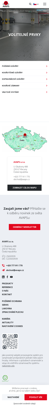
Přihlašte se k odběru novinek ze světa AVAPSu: (24, 213)
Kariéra (6, 318)
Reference (7, 287)
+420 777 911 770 (22, 176)
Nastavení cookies (12, 326)
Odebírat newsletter (24, 227)
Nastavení (13, 397)
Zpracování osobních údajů (24, 403)
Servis (5, 304)
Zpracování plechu (12, 312)
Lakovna (7, 308)
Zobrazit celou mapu (24, 187)
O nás (5, 290)
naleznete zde (8, 365)
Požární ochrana (12, 301)
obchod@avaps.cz (22, 179)
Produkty (7, 283)
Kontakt (7, 294)
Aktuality (7, 322)
